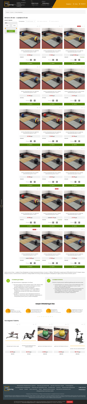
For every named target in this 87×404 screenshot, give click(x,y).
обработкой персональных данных (43, 402)
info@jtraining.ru (45, 3)
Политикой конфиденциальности (28, 402)
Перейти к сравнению (43, 21)
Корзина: (83, 4)
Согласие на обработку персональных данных (53, 397)
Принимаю (69, 401)
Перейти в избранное (55, 21)
